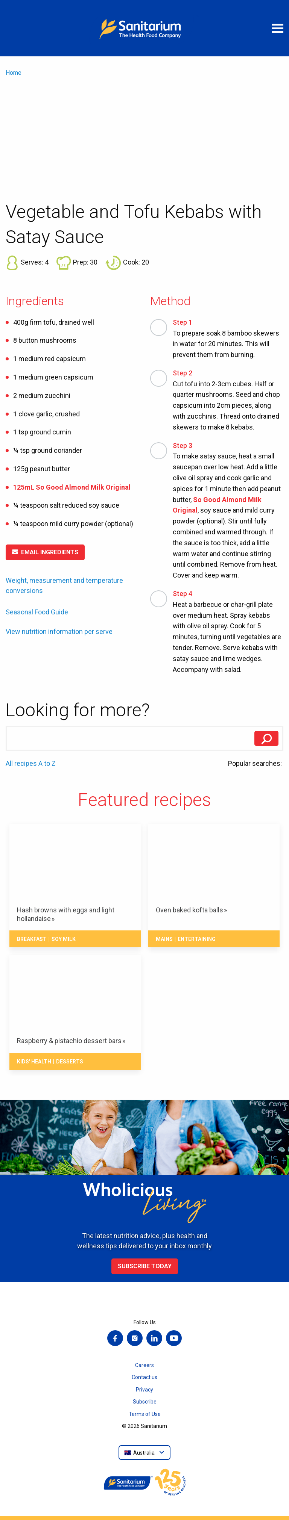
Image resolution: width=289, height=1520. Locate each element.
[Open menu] (277, 28)
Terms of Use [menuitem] (145, 1414)
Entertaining (197, 939)
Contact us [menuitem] (144, 1377)
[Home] (144, 28)
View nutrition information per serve (59, 631)
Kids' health (34, 1062)
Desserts (69, 1062)
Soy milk (64, 939)
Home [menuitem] (13, 72)
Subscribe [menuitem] (145, 1402)
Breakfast (32, 939)
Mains (164, 939)
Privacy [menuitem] (144, 1390)
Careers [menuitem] (144, 1365)
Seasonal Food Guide (37, 612)
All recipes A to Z (31, 763)
